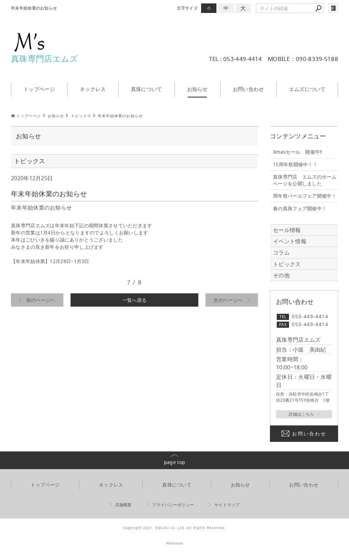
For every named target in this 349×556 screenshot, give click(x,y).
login (333, 8)
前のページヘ (41, 300)
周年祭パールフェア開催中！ (304, 195)
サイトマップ (227, 505)
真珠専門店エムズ (44, 58)
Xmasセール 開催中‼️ (297, 152)
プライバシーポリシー (173, 505)
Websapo (174, 543)
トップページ (39, 89)
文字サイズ (187, 8)
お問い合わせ (248, 89)
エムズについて (307, 89)
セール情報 (287, 230)
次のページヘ (228, 300)
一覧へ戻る (134, 300)
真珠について (146, 89)
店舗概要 (123, 505)
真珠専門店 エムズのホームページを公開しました (304, 180)
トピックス (287, 264)
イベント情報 (289, 241)
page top (174, 462)
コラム (281, 252)
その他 (284, 275)
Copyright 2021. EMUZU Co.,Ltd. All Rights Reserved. (174, 528)
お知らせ (197, 89)
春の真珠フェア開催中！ (300, 208)
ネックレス (93, 89)
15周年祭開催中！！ (295, 164)
